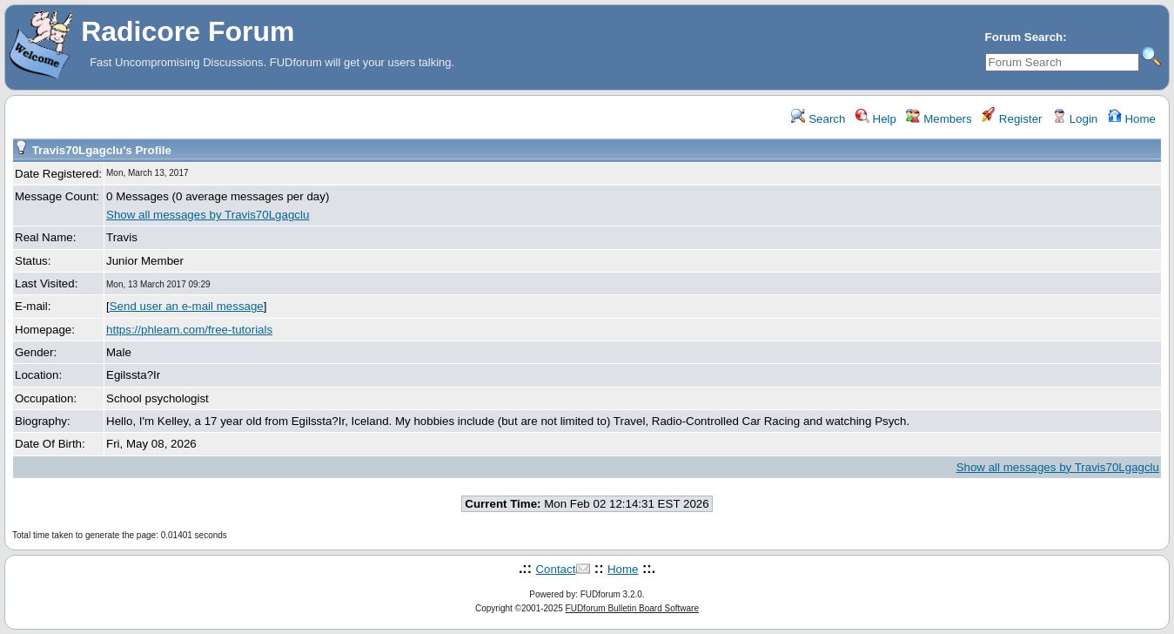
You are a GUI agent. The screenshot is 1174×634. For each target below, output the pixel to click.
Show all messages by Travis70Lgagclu (207, 214)
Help (875, 118)
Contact (555, 569)
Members (938, 118)
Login (1074, 118)
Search (818, 118)
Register (1012, 118)
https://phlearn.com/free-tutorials (189, 329)
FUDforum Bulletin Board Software (632, 608)
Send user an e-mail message (187, 306)
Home (1132, 118)
